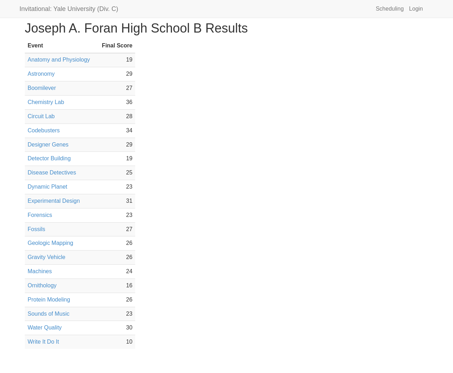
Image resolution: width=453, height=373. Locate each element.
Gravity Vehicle (46, 257)
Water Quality (45, 328)
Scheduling (390, 9)
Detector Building (49, 158)
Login (416, 9)
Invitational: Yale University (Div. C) (68, 8)
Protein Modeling (49, 300)
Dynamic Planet (47, 187)
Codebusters (44, 130)
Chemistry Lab (46, 102)
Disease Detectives (52, 173)
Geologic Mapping (50, 243)
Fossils (36, 229)
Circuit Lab (41, 116)
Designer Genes (48, 145)
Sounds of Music (48, 314)
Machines (40, 271)
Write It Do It (43, 342)
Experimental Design (54, 201)
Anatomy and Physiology (59, 60)
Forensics (40, 215)
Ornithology (42, 285)
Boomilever (42, 88)
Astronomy (41, 74)
